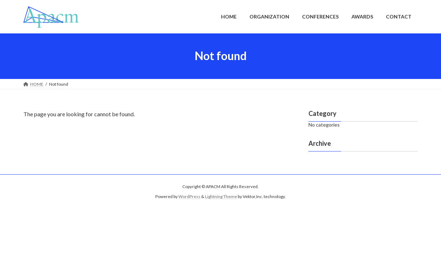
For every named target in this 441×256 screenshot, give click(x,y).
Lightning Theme (221, 196)
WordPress (189, 196)
